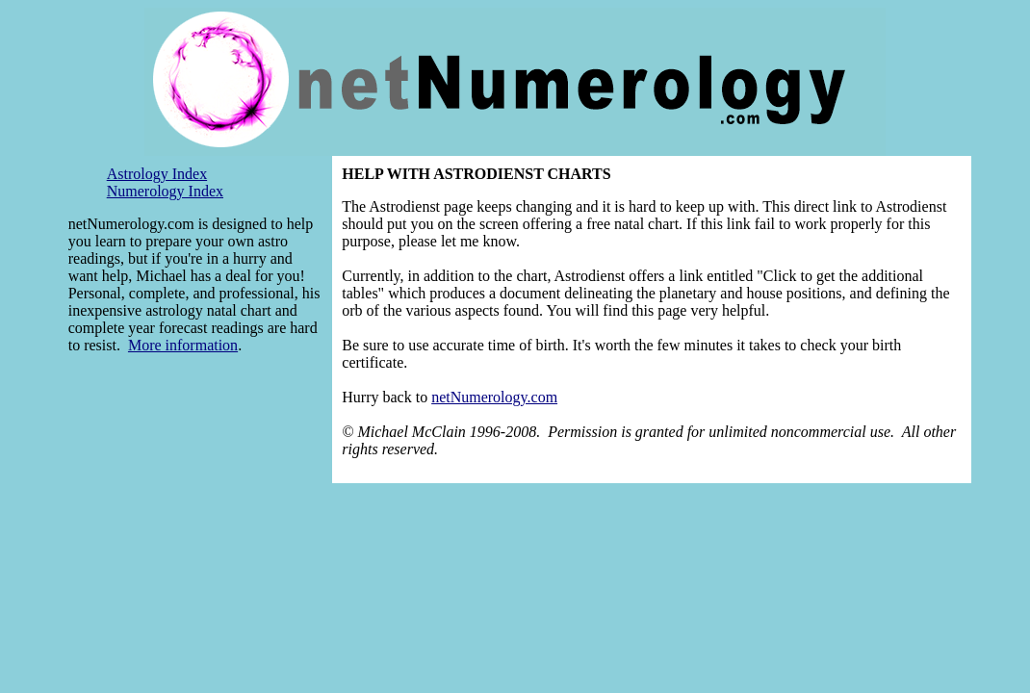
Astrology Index (157, 174)
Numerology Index (165, 191)
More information (183, 345)
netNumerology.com (494, 397)
